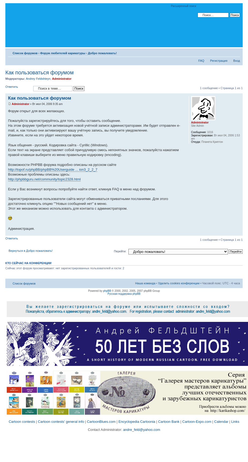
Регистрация (218, 60)
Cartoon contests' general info (61, 422)
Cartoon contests (22, 422)
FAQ (201, 60)
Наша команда (145, 283)
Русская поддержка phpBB (124, 293)
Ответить (18, 88)
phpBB (107, 290)
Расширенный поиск (183, 6)
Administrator (61, 78)
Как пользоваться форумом (39, 72)
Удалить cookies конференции (179, 283)
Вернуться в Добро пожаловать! (31, 250)
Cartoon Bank (169, 422)
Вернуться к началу (238, 232)
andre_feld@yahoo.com (141, 430)
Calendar (221, 422)
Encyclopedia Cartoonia (137, 422)
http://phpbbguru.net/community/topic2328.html (44, 179)
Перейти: (120, 251)
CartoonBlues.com (101, 422)
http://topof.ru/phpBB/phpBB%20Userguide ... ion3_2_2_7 (52, 170)
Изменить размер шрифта (236, 52)
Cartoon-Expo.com (196, 422)
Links (235, 422)
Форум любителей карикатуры (62, 53)
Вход (236, 60)
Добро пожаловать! (102, 53)
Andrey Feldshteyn (38, 78)
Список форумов (25, 53)
